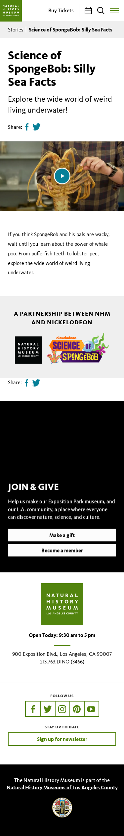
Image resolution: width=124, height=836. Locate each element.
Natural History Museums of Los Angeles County (62, 787)
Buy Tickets (61, 10)
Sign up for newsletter (62, 739)
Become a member (62, 559)
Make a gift (62, 544)
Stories (15, 29)
